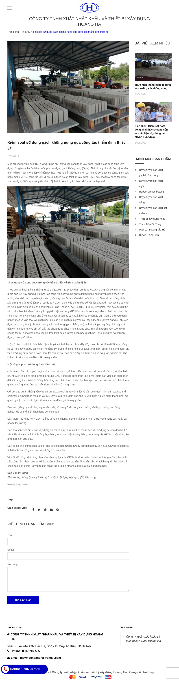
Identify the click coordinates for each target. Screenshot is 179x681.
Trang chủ (13, 31)
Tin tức (25, 31)
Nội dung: (12, 564)
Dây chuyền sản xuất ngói (151, 183)
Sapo (151, 672)
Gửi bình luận (23, 600)
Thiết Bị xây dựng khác (152, 218)
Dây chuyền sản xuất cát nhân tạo (153, 210)
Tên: (9, 535)
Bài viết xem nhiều (152, 43)
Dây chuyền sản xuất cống (151, 200)
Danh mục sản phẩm (153, 159)
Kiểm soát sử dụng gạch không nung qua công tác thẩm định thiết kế (66, 145)
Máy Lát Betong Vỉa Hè (152, 229)
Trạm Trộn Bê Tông (150, 224)
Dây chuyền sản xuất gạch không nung (151, 172)
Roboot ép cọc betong (151, 191)
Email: (10, 549)
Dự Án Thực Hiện (149, 235)
